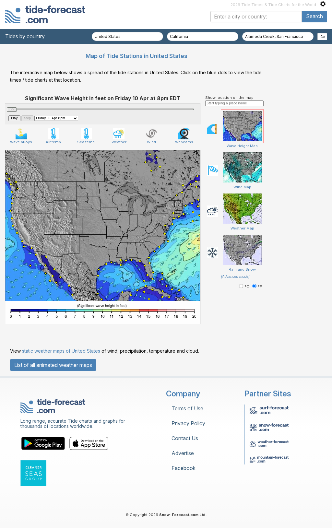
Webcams (184, 136)
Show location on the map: (230, 97)
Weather (119, 136)
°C (245, 286)
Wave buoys (21, 136)
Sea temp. (86, 136)
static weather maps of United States (61, 351)
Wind (151, 136)
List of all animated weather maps (53, 365)
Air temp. (54, 136)
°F (257, 286)
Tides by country (25, 36)
